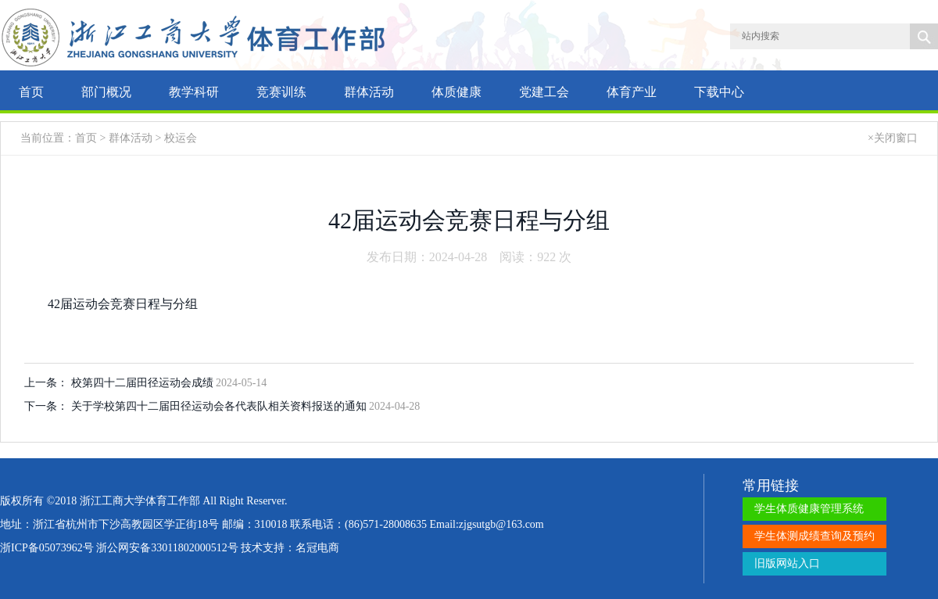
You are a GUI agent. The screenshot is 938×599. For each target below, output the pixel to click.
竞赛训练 (281, 92)
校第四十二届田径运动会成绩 (144, 383)
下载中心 (719, 92)
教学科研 (194, 92)
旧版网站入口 (787, 563)
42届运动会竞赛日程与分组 (123, 303)
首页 (31, 92)
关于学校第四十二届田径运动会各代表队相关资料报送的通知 (220, 406)
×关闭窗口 (893, 138)
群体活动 (369, 92)
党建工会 (544, 92)
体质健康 (456, 92)
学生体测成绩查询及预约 (814, 536)
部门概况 (106, 92)
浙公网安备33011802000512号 (167, 548)
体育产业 (632, 92)
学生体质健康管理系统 (809, 509)
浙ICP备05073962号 (47, 548)
